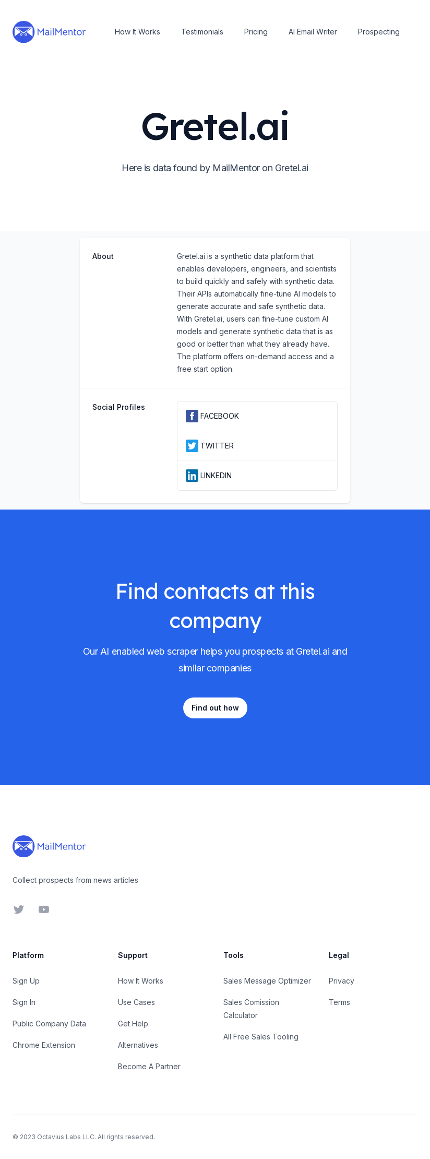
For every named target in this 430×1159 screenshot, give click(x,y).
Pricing (256, 31)
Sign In (24, 1002)
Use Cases (136, 1002)
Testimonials (202, 31)
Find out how (215, 707)
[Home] (49, 32)
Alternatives (138, 1044)
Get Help (133, 1023)
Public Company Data (49, 1023)
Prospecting (379, 31)
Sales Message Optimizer (267, 980)
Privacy (341, 980)
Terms (339, 1002)
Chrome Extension (44, 1044)
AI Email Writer (313, 31)
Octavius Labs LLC (65, 1137)
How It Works (137, 31)
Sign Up (26, 980)
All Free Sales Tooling (260, 1036)
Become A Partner (149, 1066)
